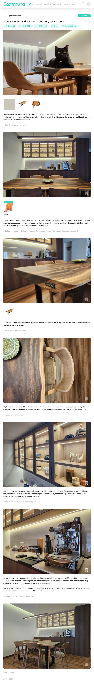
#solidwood (8, 330)
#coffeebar (20, 596)
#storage (65, 231)
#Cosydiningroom (10, 125)
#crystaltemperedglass (26, 502)
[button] (55, 4)
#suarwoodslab (19, 330)
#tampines (22, 125)
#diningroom (8, 672)
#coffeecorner (9, 596)
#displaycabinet (9, 502)
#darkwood (56, 231)
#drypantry (74, 231)
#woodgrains (8, 415)
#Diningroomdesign (27, 231)
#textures (19, 415)
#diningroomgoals (43, 231)
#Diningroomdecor (11, 231)
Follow (84, 15)
